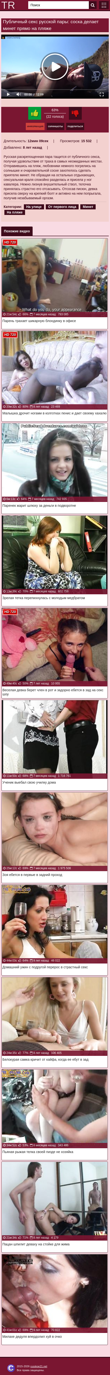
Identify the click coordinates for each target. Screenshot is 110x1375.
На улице (34, 207)
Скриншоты (55, 126)
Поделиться (75, 126)
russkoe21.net (38, 1366)
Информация (35, 126)
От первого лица (62, 207)
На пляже (15, 212)
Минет (88, 207)
